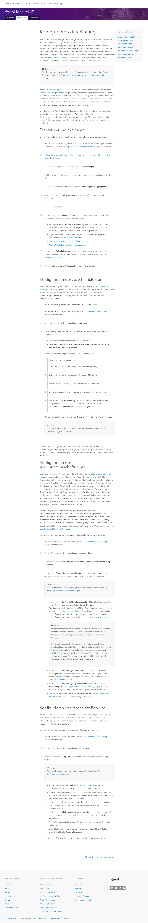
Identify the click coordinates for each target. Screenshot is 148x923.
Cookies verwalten (54, 918)
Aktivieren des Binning (97, 311)
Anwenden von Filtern (63, 680)
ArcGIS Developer (47, 900)
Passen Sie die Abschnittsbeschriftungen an (67, 241)
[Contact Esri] (123, 888)
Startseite (10, 18)
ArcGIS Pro (44, 889)
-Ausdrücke (92, 785)
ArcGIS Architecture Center (51, 911)
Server (7, 892)
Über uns (79, 885)
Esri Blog (78, 892)
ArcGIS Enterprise (14, 3)
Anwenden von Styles (53, 257)
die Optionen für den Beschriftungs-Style (82, 686)
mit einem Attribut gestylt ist (74, 611)
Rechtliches (67, 918)
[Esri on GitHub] (120, 888)
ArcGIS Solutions (47, 904)
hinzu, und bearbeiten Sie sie (70, 237)
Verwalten (34, 18)
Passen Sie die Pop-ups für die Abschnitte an (67, 245)
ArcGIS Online (46, 885)
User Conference (82, 896)
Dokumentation (11, 908)
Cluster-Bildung (58, 58)
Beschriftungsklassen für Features (55, 529)
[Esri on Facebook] (116, 888)
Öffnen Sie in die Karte (59, 155)
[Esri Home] (115, 879)
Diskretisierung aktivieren (128, 37)
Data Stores (46, 4)
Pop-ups (60, 653)
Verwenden (22, 18)
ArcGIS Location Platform (50, 896)
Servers (36, 4)
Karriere (78, 889)
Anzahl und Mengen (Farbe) (52, 92)
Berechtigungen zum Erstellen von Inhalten (79, 146)
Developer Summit (83, 900)
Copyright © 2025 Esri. (13, 918)
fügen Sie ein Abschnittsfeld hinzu (92, 617)
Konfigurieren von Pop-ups (58, 774)
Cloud (55, 4)
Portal (28, 4)
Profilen (54, 650)
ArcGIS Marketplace (48, 908)
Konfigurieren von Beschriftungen (65, 591)
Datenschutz (42, 918)
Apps (62, 4)
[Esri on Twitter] (112, 888)
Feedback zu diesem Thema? (101, 857)
